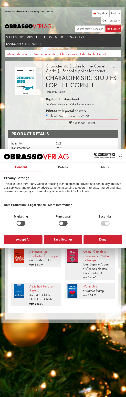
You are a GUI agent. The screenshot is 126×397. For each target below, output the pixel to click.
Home (7, 11)
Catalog (35, 11)
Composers (75, 37)
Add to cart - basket (82, 123)
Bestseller (27, 11)
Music (59, 37)
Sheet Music (15, 37)
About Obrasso (46, 11)
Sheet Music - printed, (69, 116)
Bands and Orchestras (23, 44)
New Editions (16, 11)
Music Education (39, 37)
